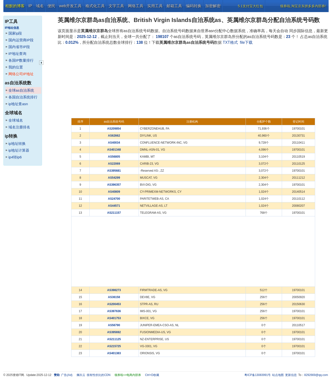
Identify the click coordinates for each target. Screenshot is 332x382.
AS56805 (114, 156)
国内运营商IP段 (21, 40)
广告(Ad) (66, 375)
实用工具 (155, 6)
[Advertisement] (193, 82)
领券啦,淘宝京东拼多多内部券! (303, 6)
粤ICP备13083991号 (257, 375)
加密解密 (213, 6)
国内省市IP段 (19, 47)
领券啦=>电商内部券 (127, 375)
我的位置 (15, 67)
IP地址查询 (17, 53)
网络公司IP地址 (21, 74)
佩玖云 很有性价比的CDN (94, 375)
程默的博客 (15, 6)
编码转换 (193, 6)
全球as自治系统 (21, 90)
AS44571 (114, 205)
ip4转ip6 (15, 157)
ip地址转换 (17, 143)
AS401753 (114, 318)
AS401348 (114, 149)
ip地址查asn (18, 104)
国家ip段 (15, 33)
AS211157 (114, 212)
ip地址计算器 (18, 150)
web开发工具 (70, 6)
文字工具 (116, 6)
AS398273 (114, 290)
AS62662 (114, 135)
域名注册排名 (19, 127)
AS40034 (114, 142)
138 (139, 42)
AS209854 (114, 128)
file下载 (246, 42)
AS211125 (114, 339)
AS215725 (114, 346)
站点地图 (278, 375)
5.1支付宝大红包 (250, 6)
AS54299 (114, 177)
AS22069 (114, 163)
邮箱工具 (174, 6)
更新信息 (291, 375)
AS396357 (114, 184)
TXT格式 (230, 42)
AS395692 (114, 332)
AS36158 (114, 297)
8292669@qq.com (316, 375)
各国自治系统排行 (22, 97)
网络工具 (135, 6)
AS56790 (114, 325)
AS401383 (114, 353)
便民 (51, 6)
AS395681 (114, 170)
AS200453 (114, 304)
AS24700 (114, 198)
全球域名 (15, 120)
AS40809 (114, 191)
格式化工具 (95, 6)
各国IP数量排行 (21, 60)
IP (30, 6)
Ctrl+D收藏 (152, 375)
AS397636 (114, 311)
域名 (40, 6)
